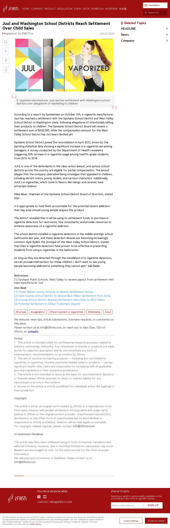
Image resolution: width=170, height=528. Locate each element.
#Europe (21, 312)
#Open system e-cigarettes (66, 312)
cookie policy (35, 524)
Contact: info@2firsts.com (54, 502)
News (125, 34)
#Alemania (94, 312)
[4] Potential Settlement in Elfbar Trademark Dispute (47, 303)
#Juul (108, 312)
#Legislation (38, 312)
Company (127, 40)
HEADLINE (128, 28)
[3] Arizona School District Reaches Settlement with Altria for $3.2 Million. (59, 299)
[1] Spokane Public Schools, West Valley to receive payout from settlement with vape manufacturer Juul (64, 281)
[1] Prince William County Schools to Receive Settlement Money (53, 291)
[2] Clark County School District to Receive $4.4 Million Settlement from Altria (62, 295)
